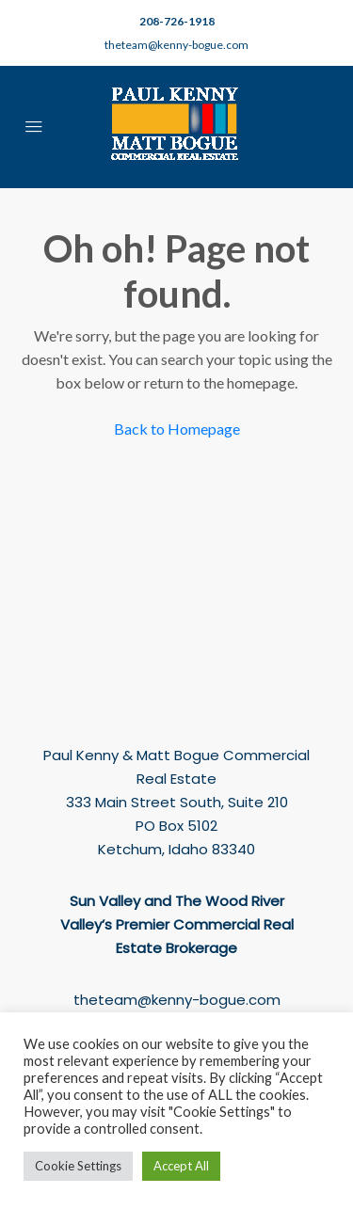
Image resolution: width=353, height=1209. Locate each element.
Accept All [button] (181, 1165)
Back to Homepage (177, 428)
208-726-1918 (177, 21)
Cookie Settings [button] (78, 1165)
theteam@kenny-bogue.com (176, 45)
